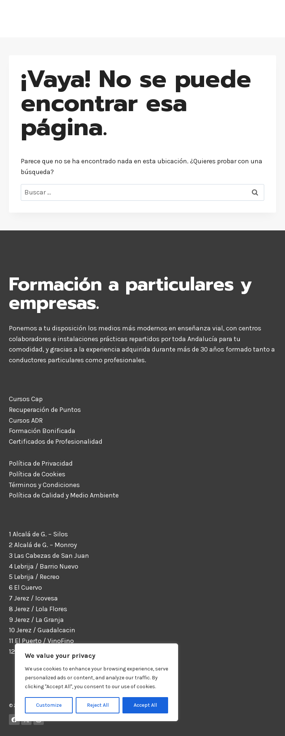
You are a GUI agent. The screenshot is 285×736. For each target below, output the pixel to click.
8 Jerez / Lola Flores (38, 609)
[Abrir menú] (267, 18)
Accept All (145, 705)
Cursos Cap (26, 399)
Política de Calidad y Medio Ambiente (64, 495)
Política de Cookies (37, 474)
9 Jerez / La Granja (36, 620)
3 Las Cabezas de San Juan (49, 556)
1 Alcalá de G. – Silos (38, 534)
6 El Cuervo (25, 587)
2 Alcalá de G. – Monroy (43, 545)
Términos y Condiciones (44, 485)
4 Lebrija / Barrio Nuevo (43, 566)
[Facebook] (14, 719)
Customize (49, 705)
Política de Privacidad (41, 463)
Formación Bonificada (42, 431)
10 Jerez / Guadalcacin (42, 630)
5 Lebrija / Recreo (34, 577)
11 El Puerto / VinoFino (41, 641)
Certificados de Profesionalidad (55, 441)
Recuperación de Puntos (45, 410)
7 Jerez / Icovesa (33, 598)
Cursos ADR (26, 420)
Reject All (98, 705)
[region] (96, 682)
